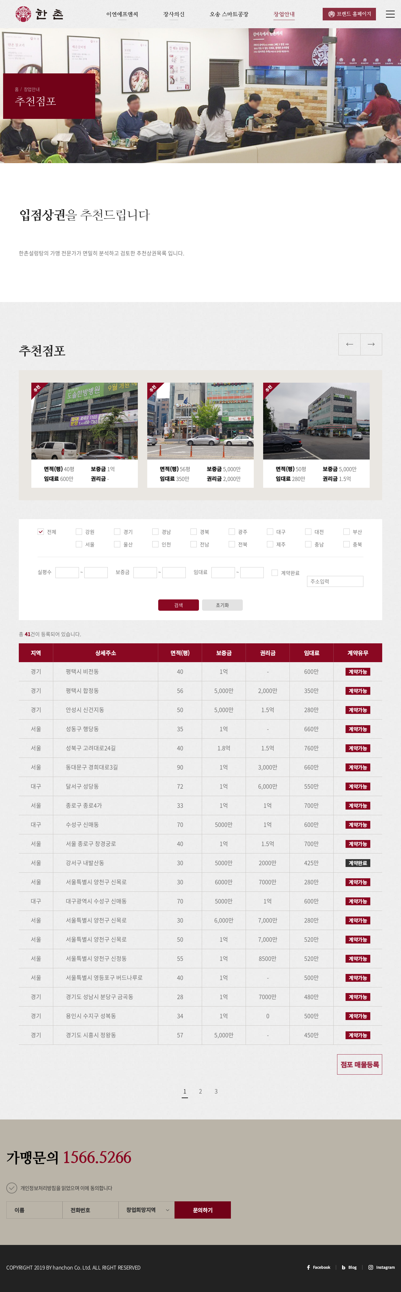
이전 (349, 344)
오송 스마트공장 (229, 14)
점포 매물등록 (360, 1064)
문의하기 (203, 1210)
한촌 (39, 14)
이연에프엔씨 (122, 14)
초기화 (222, 605)
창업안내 (284, 14)
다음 (371, 344)
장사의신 (174, 14)
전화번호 (80, 1210)
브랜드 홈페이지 (354, 14)
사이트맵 (390, 14)
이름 (19, 1210)
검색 (178, 605)
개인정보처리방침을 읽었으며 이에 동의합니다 (66, 1188)
